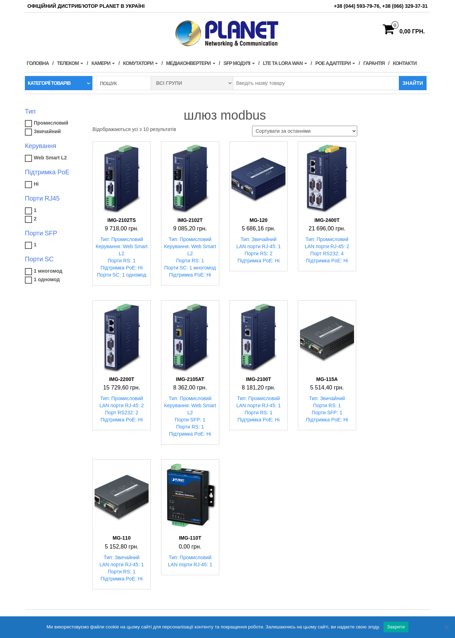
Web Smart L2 (50, 157)
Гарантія (374, 63)
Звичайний (47, 131)
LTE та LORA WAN (285, 63)
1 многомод (48, 271)
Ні (36, 184)
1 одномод (47, 279)
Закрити (396, 626)
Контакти (405, 63)
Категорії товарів (49, 83)
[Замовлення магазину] (304, 131)
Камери (103, 63)
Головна (38, 63)
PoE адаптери (335, 63)
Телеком (70, 63)
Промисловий (51, 123)
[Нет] (446, 627)
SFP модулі (239, 63)
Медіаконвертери (190, 63)
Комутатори (140, 63)
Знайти (412, 83)
